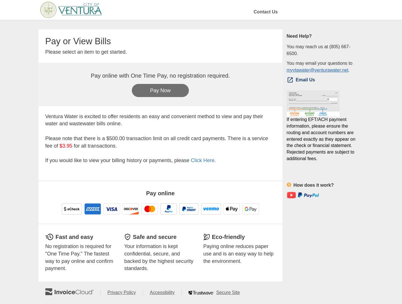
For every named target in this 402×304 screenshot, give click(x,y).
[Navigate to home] (71, 10)
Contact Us (266, 11)
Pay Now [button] (160, 90)
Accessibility (165, 292)
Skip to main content (1, 9)
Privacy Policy (125, 292)
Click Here (203, 160)
